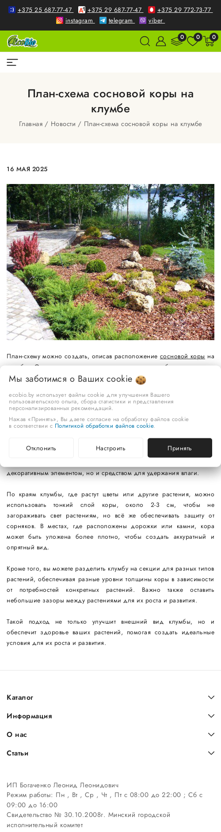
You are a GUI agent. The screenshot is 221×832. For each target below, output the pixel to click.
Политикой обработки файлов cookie (104, 425)
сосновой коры (182, 356)
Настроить (111, 447)
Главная (31, 124)
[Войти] (161, 41)
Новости (63, 124)
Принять (180, 447)
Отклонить (41, 447)
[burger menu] (12, 62)
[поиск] (145, 41)
